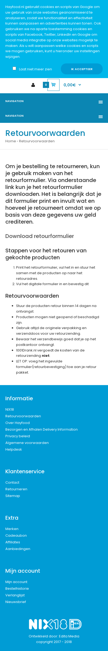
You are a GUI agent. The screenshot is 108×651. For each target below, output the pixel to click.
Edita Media (69, 636)
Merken (11, 528)
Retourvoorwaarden (37, 141)
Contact (12, 482)
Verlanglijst (15, 595)
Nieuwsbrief (15, 601)
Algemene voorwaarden (27, 442)
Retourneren (16, 489)
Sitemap (12, 495)
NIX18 (9, 409)
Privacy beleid (17, 436)
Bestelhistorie (17, 588)
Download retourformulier (39, 236)
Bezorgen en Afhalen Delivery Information (41, 429)
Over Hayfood (17, 422)
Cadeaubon (16, 535)
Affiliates (12, 542)
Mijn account (16, 581)
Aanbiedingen (17, 548)
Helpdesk (13, 449)
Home (10, 141)
